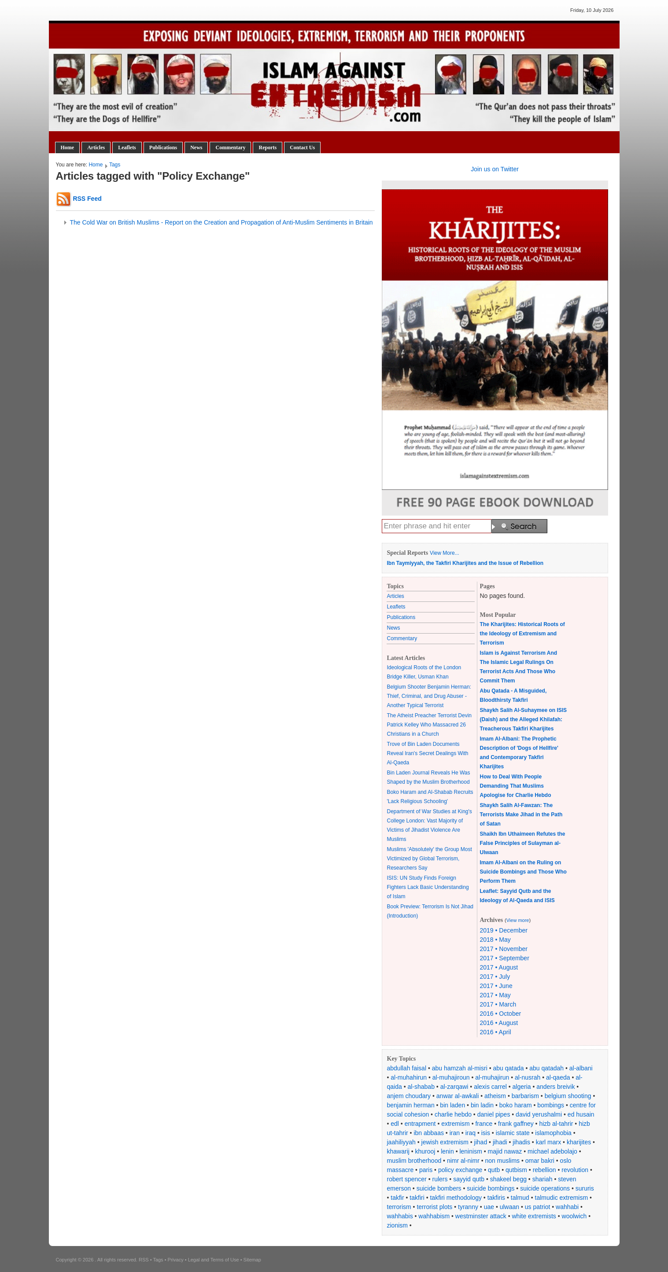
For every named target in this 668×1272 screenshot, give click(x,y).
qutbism (516, 1169)
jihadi (500, 1142)
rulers (439, 1179)
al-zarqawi (454, 1086)
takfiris (496, 1197)
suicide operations (545, 1188)
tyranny (468, 1206)
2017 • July (495, 976)
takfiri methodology (456, 1197)
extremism (455, 1123)
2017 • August (499, 967)
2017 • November (504, 948)
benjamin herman (411, 1105)
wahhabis (400, 1216)
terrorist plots (434, 1206)
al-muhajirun (492, 1077)
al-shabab (421, 1086)
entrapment (420, 1123)
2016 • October (500, 1013)
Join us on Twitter (495, 169)
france (483, 1123)
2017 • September (504, 958)
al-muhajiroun (451, 1077)
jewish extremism (445, 1142)
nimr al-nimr (463, 1160)
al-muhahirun (409, 1077)
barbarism (525, 1095)
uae (489, 1206)
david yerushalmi (539, 1114)
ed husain (581, 1114)
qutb (494, 1169)
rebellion (544, 1169)
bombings (550, 1105)
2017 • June (496, 985)
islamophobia (553, 1132)
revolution (574, 1169)
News (196, 147)
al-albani (581, 1068)
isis (485, 1132)
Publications (163, 147)
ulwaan (509, 1206)
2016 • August (499, 1022)
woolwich (574, 1216)
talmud (520, 1197)
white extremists (534, 1216)
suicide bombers (439, 1188)
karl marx (548, 1142)
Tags (114, 165)
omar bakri (539, 1160)
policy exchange (460, 1169)
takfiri (417, 1197)
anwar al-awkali (457, 1095)
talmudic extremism (561, 1197)
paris (425, 1169)
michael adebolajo (552, 1151)
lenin (447, 1151)
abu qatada (508, 1068)
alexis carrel (490, 1086)
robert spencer (407, 1179)
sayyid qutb (468, 1179)
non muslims (502, 1160)
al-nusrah (527, 1077)
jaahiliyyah (401, 1142)
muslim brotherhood (414, 1160)
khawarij (398, 1151)
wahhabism (434, 1216)
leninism (470, 1151)
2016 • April (495, 1032)
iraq (470, 1132)
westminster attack (480, 1216)
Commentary (230, 147)
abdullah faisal (407, 1068)
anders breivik (555, 1086)
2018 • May (495, 939)
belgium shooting (568, 1095)
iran (455, 1132)
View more (517, 920)
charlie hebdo (453, 1114)
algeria (522, 1086)
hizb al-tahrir (556, 1123)
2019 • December (504, 930)
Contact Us (302, 147)
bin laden (452, 1105)
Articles (96, 147)
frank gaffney (516, 1123)
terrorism (399, 1206)
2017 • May (495, 995)
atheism (495, 1095)
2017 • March (498, 1004)
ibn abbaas (428, 1132)
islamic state (513, 1132)
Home (67, 147)
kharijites (579, 1142)
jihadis (521, 1142)
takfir (397, 1197)
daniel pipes (493, 1114)
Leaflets (127, 147)
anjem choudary (409, 1095)
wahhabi (567, 1206)
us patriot (537, 1206)
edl (395, 1123)
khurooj (425, 1151)
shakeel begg (508, 1179)
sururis (585, 1188)
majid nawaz (504, 1151)
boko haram (515, 1105)
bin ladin (482, 1105)
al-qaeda (558, 1077)
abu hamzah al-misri (459, 1068)
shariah (542, 1179)
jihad (480, 1142)
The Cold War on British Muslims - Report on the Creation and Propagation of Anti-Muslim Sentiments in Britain (221, 222)
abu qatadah (546, 1068)
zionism (397, 1225)
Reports (267, 147)
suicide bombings (490, 1188)
